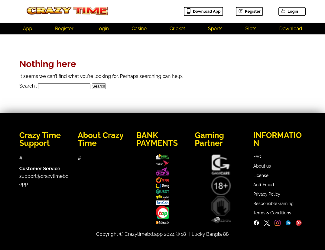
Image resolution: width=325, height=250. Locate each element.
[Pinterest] (299, 224)
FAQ (257, 156)
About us (262, 166)
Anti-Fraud (263, 184)
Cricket (177, 28)
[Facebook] (256, 224)
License (260, 175)
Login (289, 11)
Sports (215, 28)
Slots (250, 28)
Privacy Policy (266, 194)
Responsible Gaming (273, 203)
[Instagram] (278, 224)
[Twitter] (267, 224)
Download (290, 28)
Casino (139, 28)
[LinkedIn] (288, 224)
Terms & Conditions (272, 212)
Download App (203, 11)
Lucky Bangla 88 (210, 234)
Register (249, 11)
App (27, 28)
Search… (28, 86)
